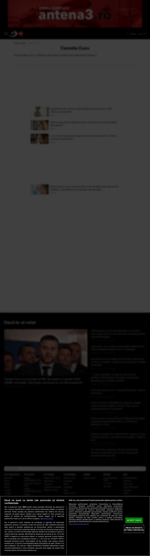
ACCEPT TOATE (134, 520)
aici (38, 539)
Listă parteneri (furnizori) (78, 524)
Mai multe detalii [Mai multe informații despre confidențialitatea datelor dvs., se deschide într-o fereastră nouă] (46, 519)
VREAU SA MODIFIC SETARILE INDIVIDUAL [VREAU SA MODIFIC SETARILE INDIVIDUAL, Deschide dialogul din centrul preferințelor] (134, 529)
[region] (75, 526)
